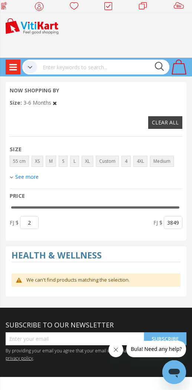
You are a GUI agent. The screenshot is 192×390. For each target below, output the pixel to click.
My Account (41, 7)
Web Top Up (6, 7)
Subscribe (165, 338)
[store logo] (32, 25)
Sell (180, 7)
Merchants (145, 7)
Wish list (76, 7)
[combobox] (103, 67)
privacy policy (19, 358)
